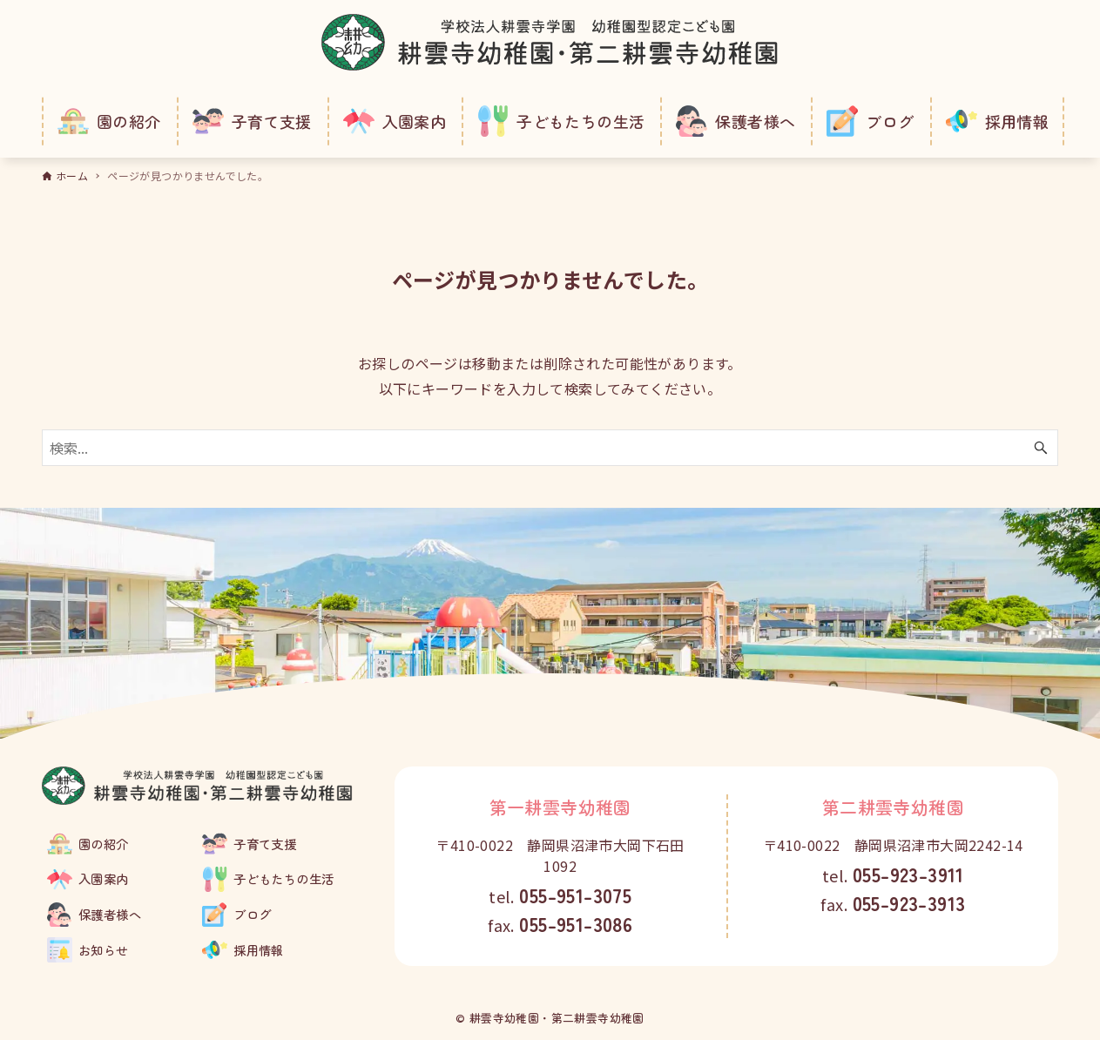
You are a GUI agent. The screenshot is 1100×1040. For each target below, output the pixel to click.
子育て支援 (264, 843)
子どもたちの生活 (283, 878)
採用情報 (258, 950)
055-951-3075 (575, 894)
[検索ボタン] (1040, 447)
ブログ (252, 914)
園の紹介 (103, 843)
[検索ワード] (550, 447)
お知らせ (103, 950)
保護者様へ (109, 914)
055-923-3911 (908, 874)
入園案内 (103, 878)
